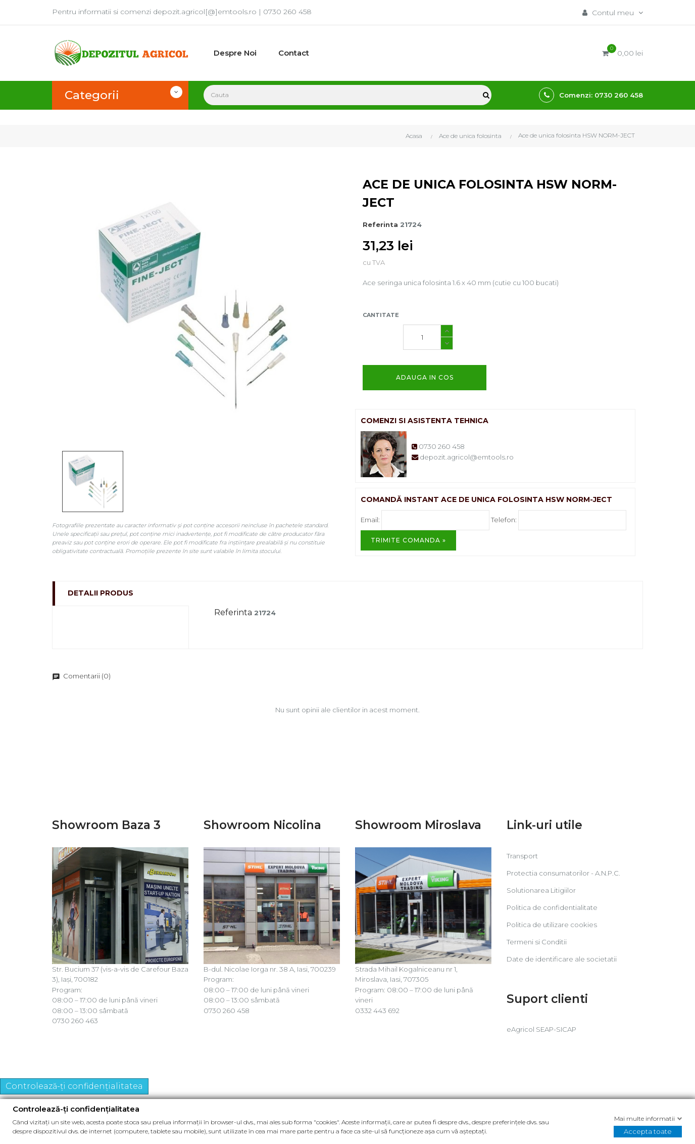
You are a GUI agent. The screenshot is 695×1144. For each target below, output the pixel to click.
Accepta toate (648, 1131)
